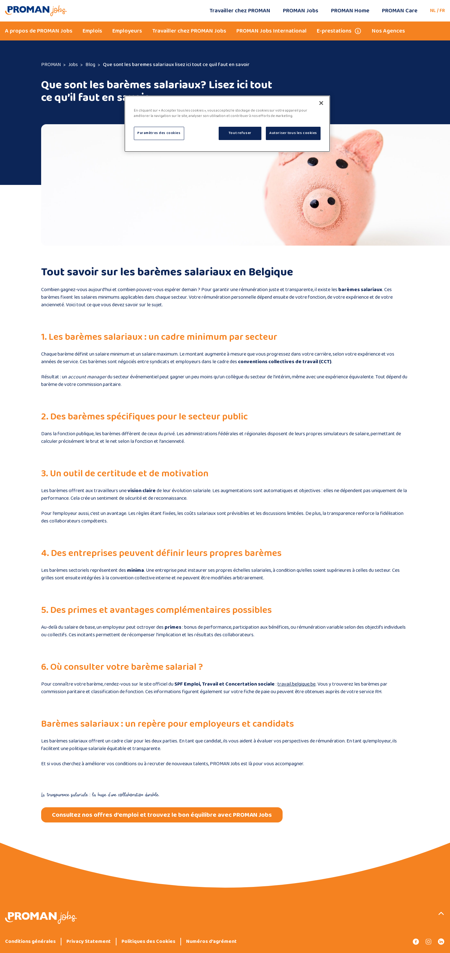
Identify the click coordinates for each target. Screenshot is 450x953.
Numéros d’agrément (211, 941)
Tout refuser (240, 133)
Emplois (92, 31)
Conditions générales (30, 941)
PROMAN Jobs (300, 10)
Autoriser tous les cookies (293, 133)
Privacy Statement (88, 941)
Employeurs (127, 31)
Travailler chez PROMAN (239, 10)
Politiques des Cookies (148, 941)
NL (433, 11)
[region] (227, 123)
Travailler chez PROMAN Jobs (189, 31)
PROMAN (51, 65)
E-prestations (334, 31)
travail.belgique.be (297, 684)
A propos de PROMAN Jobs (38, 31)
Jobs (73, 65)
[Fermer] (321, 103)
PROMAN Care (399, 10)
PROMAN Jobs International (271, 31)
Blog (90, 65)
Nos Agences (388, 31)
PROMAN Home (350, 10)
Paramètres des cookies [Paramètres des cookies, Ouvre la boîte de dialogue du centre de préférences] (159, 133)
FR (442, 11)
